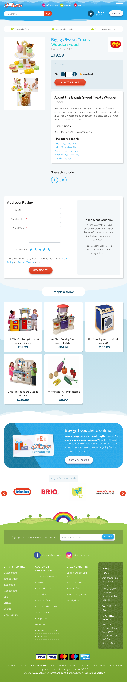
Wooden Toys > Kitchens (66, 150)
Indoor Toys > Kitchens (65, 143)
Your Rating (21, 249)
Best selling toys (75, 582)
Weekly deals (73, 600)
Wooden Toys (10, 590)
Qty (56, 73)
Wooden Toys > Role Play (66, 154)
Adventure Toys (110, 577)
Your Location (19, 218)
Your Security (42, 612)
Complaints (41, 618)
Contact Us (41, 636)
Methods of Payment (45, 600)
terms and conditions (61, 672)
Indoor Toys (9, 584)
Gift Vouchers (78, 460)
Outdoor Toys (10, 572)
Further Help (41, 624)
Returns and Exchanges (47, 606)
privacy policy (37, 672)
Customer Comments (46, 630)
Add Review (41, 269)
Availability (40, 594)
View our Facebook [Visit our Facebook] (47, 554)
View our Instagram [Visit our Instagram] (79, 554)
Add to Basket (70, 82)
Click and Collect (43, 588)
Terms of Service (26, 262)
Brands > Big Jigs (62, 158)
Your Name (20, 209)
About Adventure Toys (46, 576)
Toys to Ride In (11, 578)
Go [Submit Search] (48, 13)
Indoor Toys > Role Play (65, 147)
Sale (6, 596)
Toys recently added (77, 594)
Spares (7, 608)
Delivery (39, 582)
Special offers (74, 588)
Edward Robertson (95, 672)
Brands (7, 602)
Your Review (20, 227)
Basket (116, 13)
